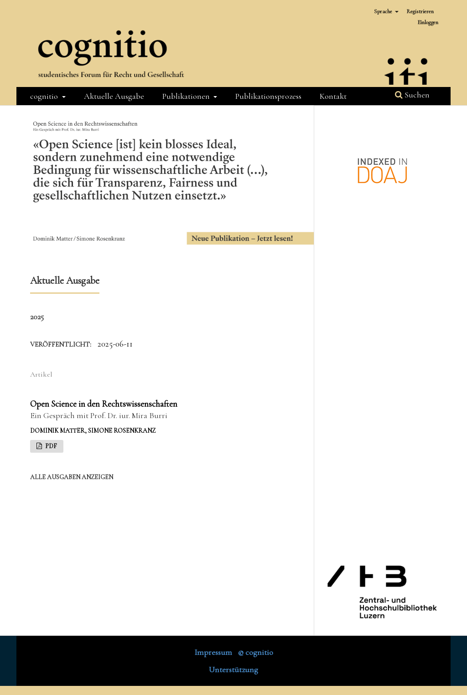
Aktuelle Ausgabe (114, 96)
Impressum (213, 652)
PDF (50, 446)
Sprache (384, 11)
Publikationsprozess (268, 96)
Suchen (412, 95)
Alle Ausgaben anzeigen (71, 477)
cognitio (45, 96)
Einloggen (427, 22)
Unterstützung (233, 669)
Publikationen (187, 96)
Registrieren (420, 11)
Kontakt (333, 96)
